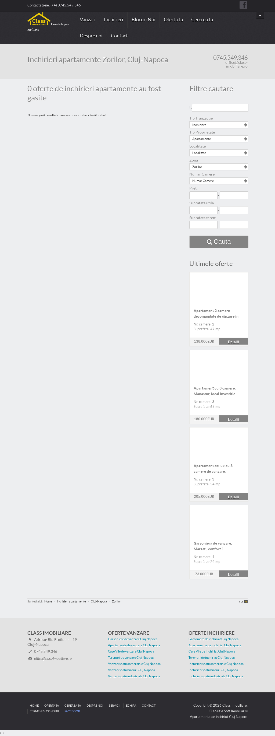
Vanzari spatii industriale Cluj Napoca (134, 676)
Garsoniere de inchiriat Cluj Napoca (213, 639)
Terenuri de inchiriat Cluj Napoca (212, 657)
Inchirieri (113, 19)
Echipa (131, 705)
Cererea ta (202, 19)
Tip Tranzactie (201, 118)
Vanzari (88, 19)
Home (34, 705)
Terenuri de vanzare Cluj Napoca (131, 657)
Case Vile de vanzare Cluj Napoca (131, 651)
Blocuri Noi (143, 19)
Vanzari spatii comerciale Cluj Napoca (134, 663)
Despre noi (91, 35)
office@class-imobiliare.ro (236, 64)
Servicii (114, 705)
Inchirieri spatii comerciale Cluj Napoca (216, 663)
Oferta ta (173, 19)
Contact (119, 35)
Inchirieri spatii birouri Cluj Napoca (213, 670)
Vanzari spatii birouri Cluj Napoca (131, 670)
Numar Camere (202, 174)
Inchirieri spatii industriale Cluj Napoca (216, 676)
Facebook (72, 711)
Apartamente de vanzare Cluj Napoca (134, 645)
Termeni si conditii (44, 711)
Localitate (197, 146)
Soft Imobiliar (234, 711)
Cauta (222, 241)
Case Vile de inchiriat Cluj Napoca (212, 651)
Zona (193, 160)
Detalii (219, 275)
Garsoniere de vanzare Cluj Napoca (132, 639)
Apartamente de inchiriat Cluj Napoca (215, 645)
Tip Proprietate (202, 132)
